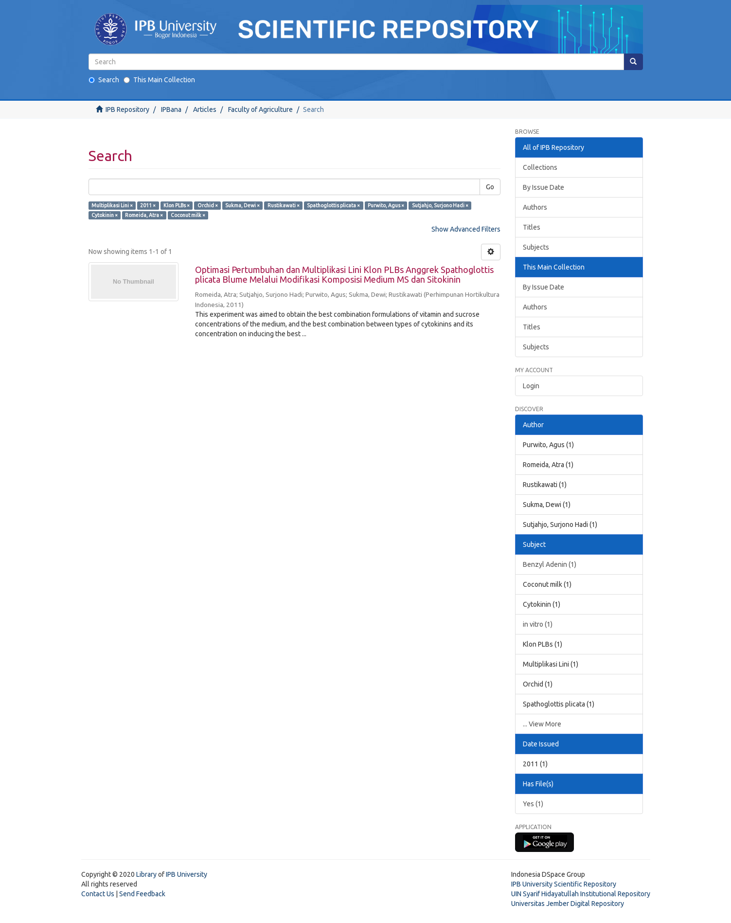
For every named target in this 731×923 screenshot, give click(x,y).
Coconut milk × (188, 215)
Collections (540, 167)
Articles (204, 109)
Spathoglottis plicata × (333, 205)
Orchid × (207, 205)
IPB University (186, 874)
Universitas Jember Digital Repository (567, 903)
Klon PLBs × (176, 205)
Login (531, 386)
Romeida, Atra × (144, 215)
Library (146, 874)
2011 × (148, 205)
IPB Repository (127, 109)
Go (490, 187)
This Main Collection (159, 80)
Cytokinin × (104, 215)
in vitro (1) (538, 624)
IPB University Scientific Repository (563, 884)
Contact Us (97, 894)
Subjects (536, 247)
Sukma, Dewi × (242, 205)
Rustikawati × (283, 205)
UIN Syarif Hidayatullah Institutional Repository (580, 894)
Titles (531, 227)
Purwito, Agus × (386, 205)
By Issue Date (543, 187)
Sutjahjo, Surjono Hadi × (440, 205)
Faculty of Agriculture (260, 109)
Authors (535, 207)
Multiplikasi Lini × (112, 205)
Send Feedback (142, 894)
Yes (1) (533, 804)
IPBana (171, 109)
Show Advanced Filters (465, 229)
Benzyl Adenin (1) (549, 564)
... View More (542, 724)
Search (104, 80)
